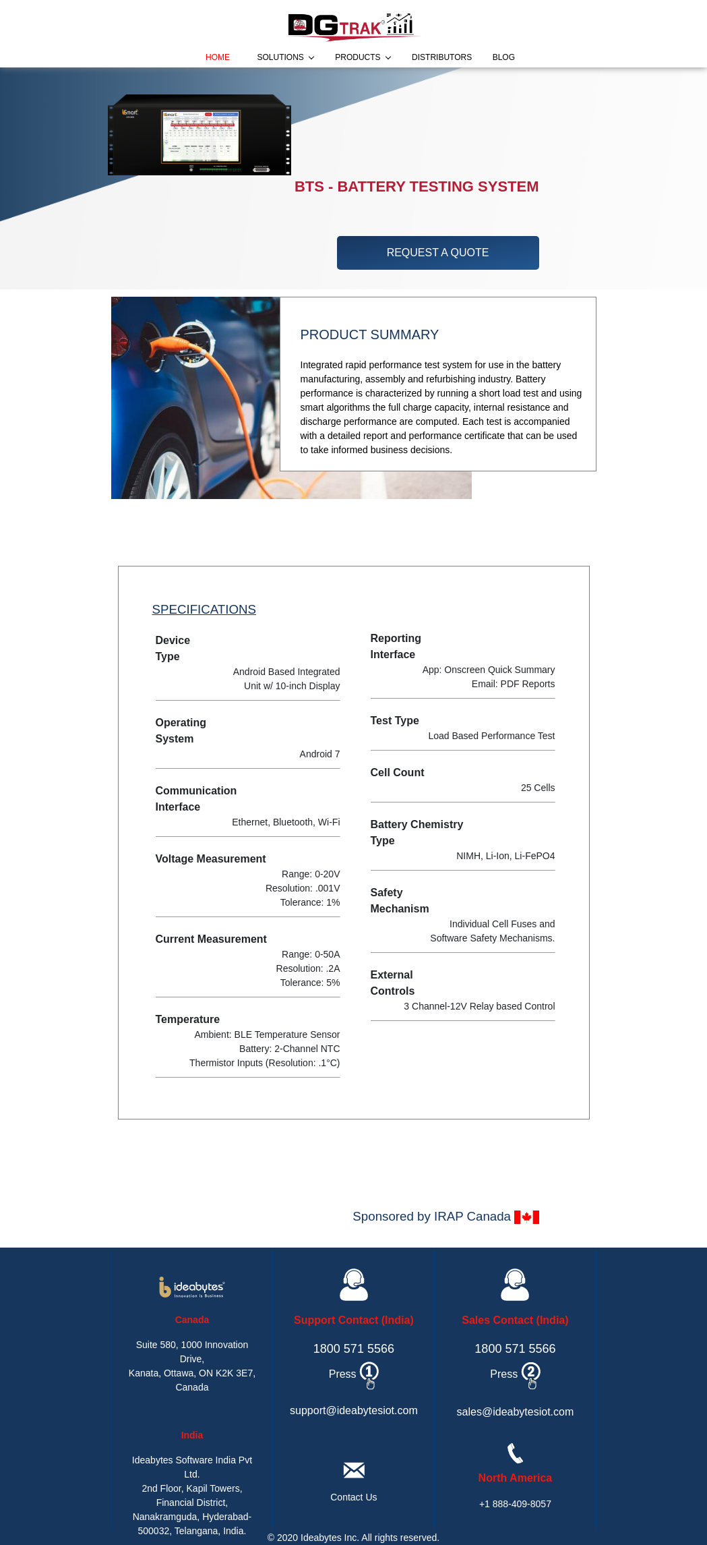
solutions (280, 57)
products (357, 57)
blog (504, 57)
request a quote (438, 252)
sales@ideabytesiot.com (515, 1412)
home (218, 57)
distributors (442, 57)
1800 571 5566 (353, 1348)
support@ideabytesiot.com (354, 1410)
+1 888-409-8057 (515, 1503)
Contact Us (353, 1497)
